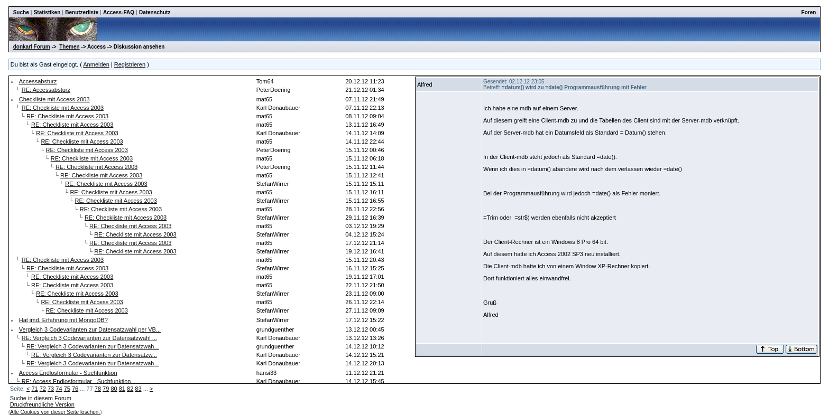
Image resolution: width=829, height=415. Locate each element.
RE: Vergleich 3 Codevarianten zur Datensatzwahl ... (89, 338)
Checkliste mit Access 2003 (54, 99)
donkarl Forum (31, 47)
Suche (21, 12)
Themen (69, 47)
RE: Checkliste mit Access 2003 (63, 108)
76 (75, 388)
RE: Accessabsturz (46, 90)
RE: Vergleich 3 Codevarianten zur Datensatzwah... (92, 346)
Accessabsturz (38, 81)
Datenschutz (154, 12)
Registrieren (129, 64)
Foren (809, 12)
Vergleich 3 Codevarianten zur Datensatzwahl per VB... (90, 329)
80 (113, 388)
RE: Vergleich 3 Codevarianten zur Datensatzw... (94, 355)
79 (106, 388)
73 (51, 388)
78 (98, 388)
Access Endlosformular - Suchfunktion (68, 373)
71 (34, 388)
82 (130, 388)
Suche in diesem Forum (40, 398)
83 (138, 388)
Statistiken (47, 12)
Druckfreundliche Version (42, 404)
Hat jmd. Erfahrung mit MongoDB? (63, 320)
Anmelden (96, 64)
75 (67, 388)
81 (122, 388)
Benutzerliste (81, 12)
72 (43, 388)
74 (59, 388)
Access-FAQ (118, 12)
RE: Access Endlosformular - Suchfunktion (76, 381)
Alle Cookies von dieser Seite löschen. (55, 412)
